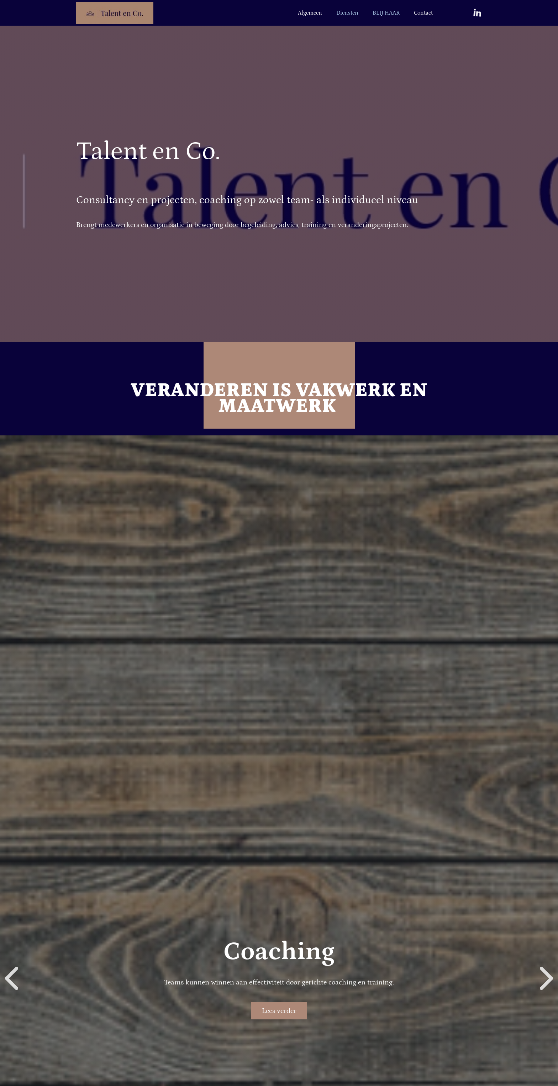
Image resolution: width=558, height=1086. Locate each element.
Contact (423, 13)
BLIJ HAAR (386, 13)
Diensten (347, 13)
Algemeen (310, 13)
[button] (11, 978)
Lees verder (279, 1011)
